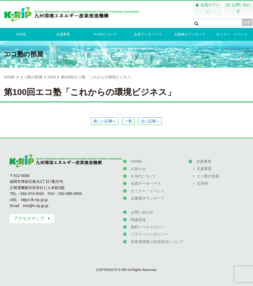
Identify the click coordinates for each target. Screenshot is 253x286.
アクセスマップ (29, 218)
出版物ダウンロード (189, 34)
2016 (51, 77)
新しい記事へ (104, 121)
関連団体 (138, 220)
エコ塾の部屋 (31, 77)
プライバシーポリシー (149, 234)
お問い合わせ (241, 8)
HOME (21, 34)
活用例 (202, 183)
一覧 (128, 121)
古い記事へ (150, 121)
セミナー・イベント (232, 34)
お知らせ (138, 168)
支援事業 (63, 34)
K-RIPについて (105, 34)
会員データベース (148, 34)
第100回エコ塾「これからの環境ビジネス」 (98, 77)
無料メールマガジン (148, 227)
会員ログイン (210, 8)
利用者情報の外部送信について (157, 242)
